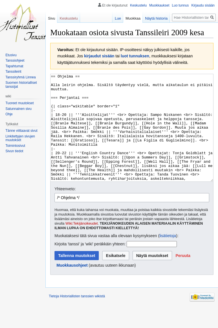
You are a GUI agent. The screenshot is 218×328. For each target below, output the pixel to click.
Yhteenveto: (65, 210)
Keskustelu (138, 5)
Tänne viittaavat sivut (21, 131)
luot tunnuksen (135, 56)
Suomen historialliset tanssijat (21, 85)
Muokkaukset (159, 5)
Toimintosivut (15, 146)
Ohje (8, 114)
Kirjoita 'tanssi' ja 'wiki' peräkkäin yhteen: (89, 265)
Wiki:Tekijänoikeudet (82, 245)
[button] (182, 276)
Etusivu (10, 55)
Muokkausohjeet (72, 286)
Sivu (51, 18)
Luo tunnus (180, 5)
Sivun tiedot (14, 151)
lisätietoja (168, 257)
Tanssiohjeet (14, 60)
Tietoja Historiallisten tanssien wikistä (77, 317)
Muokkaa (133, 18)
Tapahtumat (14, 66)
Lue (118, 18)
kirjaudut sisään (99, 56)
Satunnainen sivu (18, 109)
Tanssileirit (13, 72)
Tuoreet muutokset (19, 103)
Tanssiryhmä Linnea (20, 77)
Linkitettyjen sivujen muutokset (20, 138)
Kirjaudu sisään (203, 5)
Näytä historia (156, 18)
